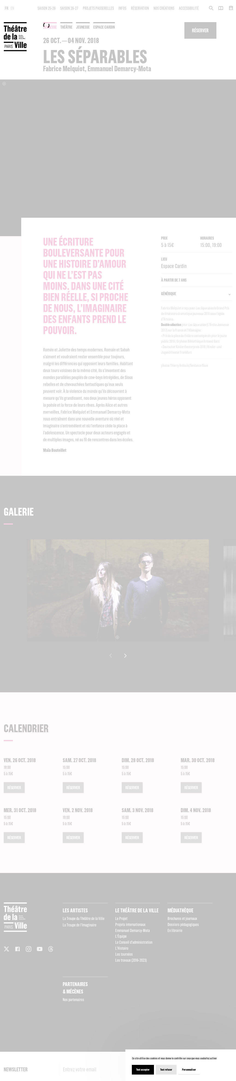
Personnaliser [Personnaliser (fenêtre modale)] (189, 1069)
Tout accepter (143, 1069)
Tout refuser (166, 1069)
